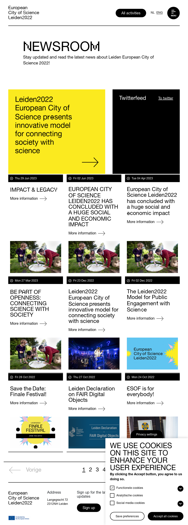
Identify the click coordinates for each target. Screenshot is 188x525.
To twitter (165, 99)
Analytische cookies (129, 495)
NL (153, 13)
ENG (159, 13)
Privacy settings (146, 434)
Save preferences (127, 516)
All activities (130, 13)
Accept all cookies (165, 516)
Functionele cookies (129, 488)
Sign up (89, 508)
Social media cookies (130, 503)
